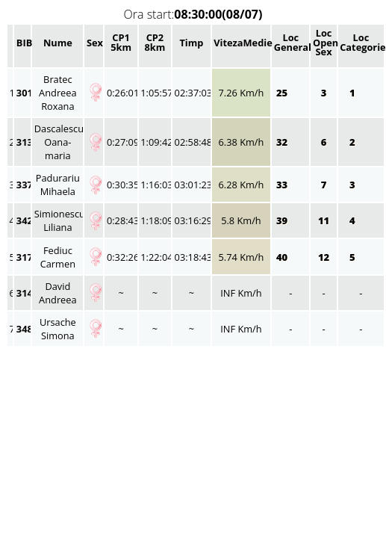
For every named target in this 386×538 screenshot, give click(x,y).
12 (323, 257)
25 (283, 92)
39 (283, 220)
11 (323, 220)
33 (283, 184)
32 (283, 142)
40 (283, 257)
